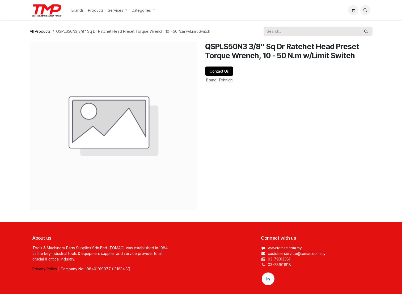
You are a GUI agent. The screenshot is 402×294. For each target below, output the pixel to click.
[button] (365, 10)
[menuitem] (77, 10)
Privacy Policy (44, 269)
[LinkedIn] (268, 278)
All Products (40, 31)
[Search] (366, 31)
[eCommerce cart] (353, 10)
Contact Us (219, 71)
